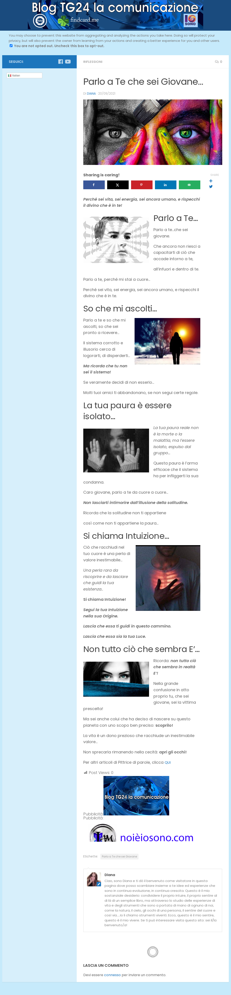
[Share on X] (118, 184)
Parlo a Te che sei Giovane (119, 856)
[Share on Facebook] (94, 184)
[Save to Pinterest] (142, 184)
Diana (91, 93)
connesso (112, 974)
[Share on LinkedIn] (165, 184)
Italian (14, 75)
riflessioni (93, 61)
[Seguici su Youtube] (67, 61)
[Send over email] (189, 184)
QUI (168, 762)
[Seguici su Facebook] (60, 61)
